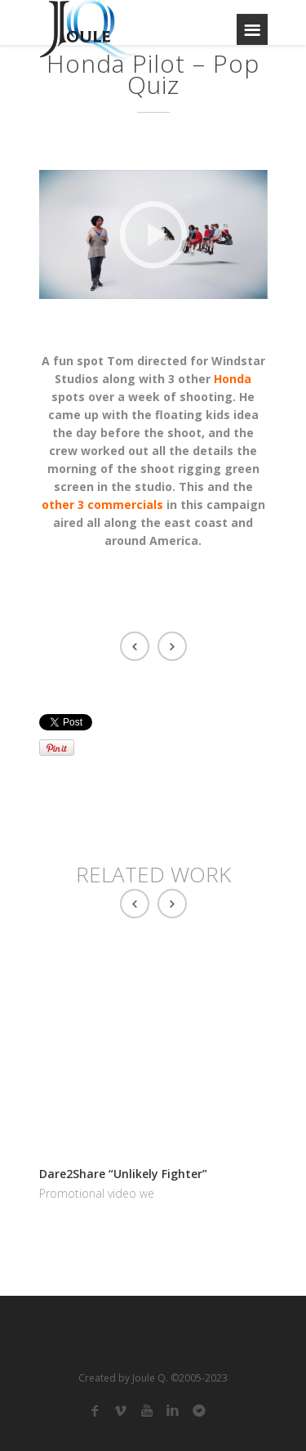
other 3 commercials (102, 504)
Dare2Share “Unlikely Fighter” (123, 1173)
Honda (232, 378)
